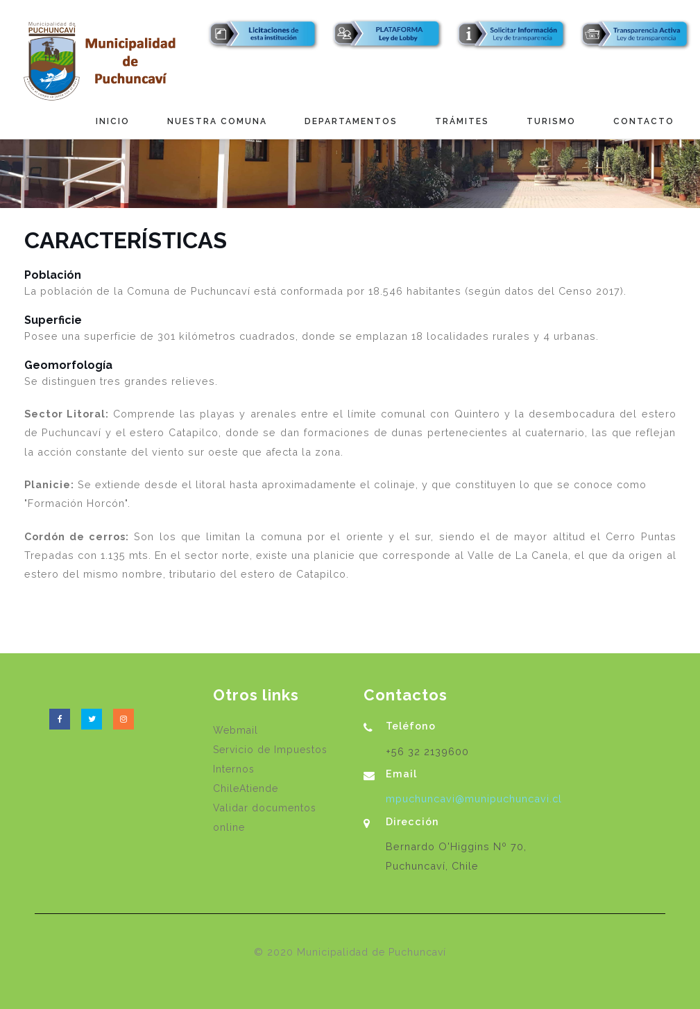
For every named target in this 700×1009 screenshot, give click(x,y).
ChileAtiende (245, 788)
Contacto (643, 121)
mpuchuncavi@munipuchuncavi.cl (474, 798)
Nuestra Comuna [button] (217, 121)
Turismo (551, 121)
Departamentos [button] (351, 121)
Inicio (113, 121)
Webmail (235, 730)
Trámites (462, 121)
